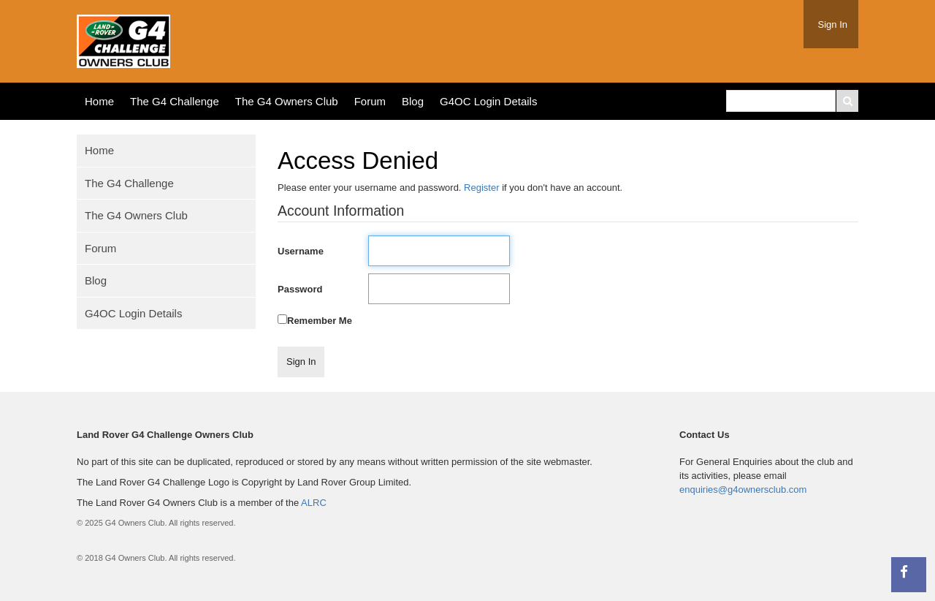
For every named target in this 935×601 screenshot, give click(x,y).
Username (301, 251)
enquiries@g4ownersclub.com (742, 489)
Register (481, 187)
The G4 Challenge (174, 101)
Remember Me (319, 320)
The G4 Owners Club (286, 101)
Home (99, 101)
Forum (370, 101)
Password (300, 289)
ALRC (314, 502)
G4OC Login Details (488, 101)
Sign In (832, 24)
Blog (413, 101)
